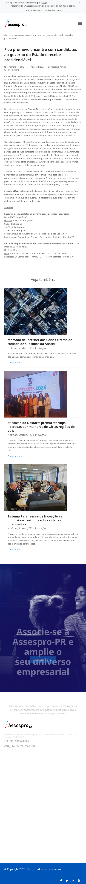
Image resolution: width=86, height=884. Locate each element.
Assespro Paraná (58, 67)
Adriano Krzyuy (37, 67)
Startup (22, 348)
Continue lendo (15, 362)
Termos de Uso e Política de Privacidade (43, 10)
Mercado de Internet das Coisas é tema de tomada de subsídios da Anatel (40, 342)
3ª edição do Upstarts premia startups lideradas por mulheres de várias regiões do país (41, 427)
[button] (80, 23)
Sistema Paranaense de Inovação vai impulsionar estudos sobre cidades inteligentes (35, 520)
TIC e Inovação (37, 348)
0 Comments (13, 70)
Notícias (12, 348)
